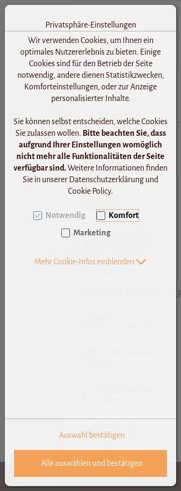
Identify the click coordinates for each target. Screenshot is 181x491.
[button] (90, 262)
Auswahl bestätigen (92, 435)
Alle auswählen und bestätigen (91, 463)
